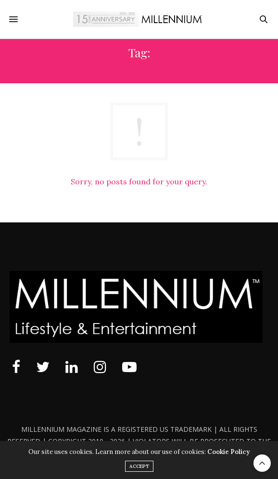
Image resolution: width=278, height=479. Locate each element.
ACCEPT (139, 466)
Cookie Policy (228, 452)
